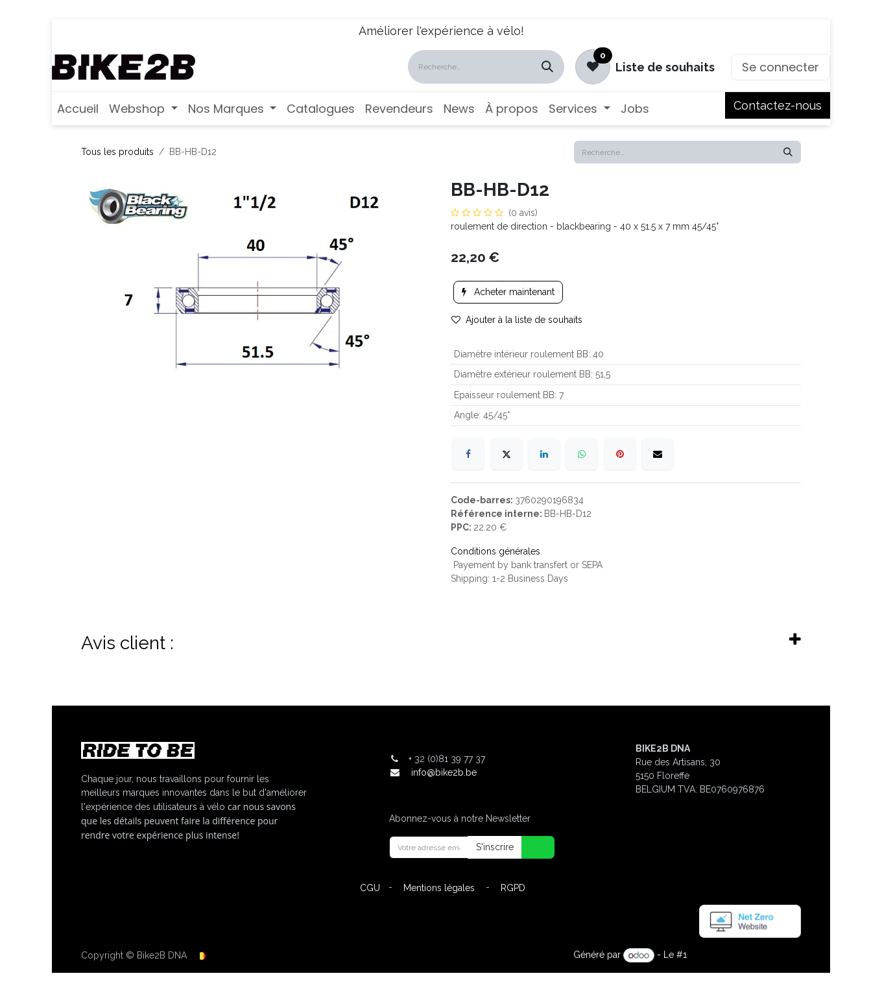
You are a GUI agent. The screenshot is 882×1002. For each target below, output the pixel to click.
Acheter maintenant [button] (508, 292)
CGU (370, 888)
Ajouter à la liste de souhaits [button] (516, 320)
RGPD (513, 888)
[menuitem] (78, 109)
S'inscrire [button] (495, 847)
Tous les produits (117, 152)
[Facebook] (468, 454)
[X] (506, 454)
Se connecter (780, 67)
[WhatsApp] (581, 454)
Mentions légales (439, 888)
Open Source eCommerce (745, 955)
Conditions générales (495, 551)
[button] (529, 847)
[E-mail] (657, 454)
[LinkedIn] (544, 454)
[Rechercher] (547, 67)
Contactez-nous (777, 105)
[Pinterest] (620, 454)
